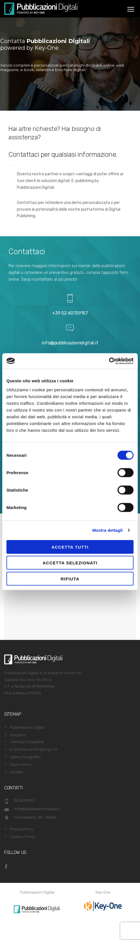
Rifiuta (70, 578)
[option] (37, 909)
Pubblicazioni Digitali (27, 727)
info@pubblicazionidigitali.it (70, 343)
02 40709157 (24, 800)
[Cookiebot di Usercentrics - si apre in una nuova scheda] (109, 361)
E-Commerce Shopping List (33, 749)
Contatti (16, 772)
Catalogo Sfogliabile (27, 742)
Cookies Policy (22, 837)
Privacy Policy (21, 829)
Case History (20, 764)
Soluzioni (18, 735)
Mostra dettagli (107, 530)
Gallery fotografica (25, 757)
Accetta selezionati (69, 562)
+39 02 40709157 (70, 313)
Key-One (103, 892)
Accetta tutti (70, 546)
